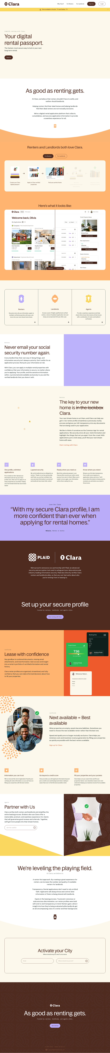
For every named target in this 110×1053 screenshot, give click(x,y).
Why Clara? (60, 4)
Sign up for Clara (55, 745)
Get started (55, 1025)
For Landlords (80, 4)
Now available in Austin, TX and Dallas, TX (55, 9)
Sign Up (91, 4)
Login (102, 4)
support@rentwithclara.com (55, 1050)
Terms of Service (60, 1046)
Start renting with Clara (68, 445)
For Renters (70, 4)
